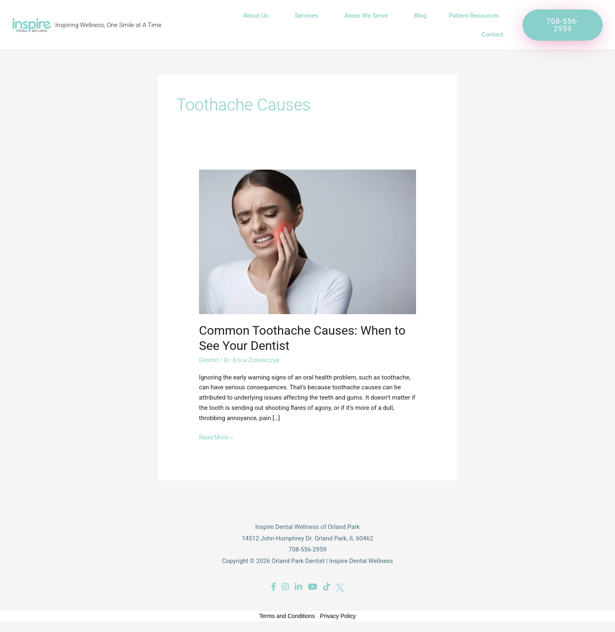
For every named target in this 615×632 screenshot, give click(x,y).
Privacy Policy (338, 616)
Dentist (208, 360)
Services (308, 15)
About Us (258, 15)
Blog (420, 15)
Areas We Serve (368, 15)
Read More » (216, 436)
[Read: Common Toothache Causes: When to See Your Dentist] (307, 241)
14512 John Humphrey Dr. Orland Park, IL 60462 (307, 538)
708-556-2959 (308, 549)
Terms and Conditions (287, 616)
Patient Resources (476, 15)
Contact (493, 34)
